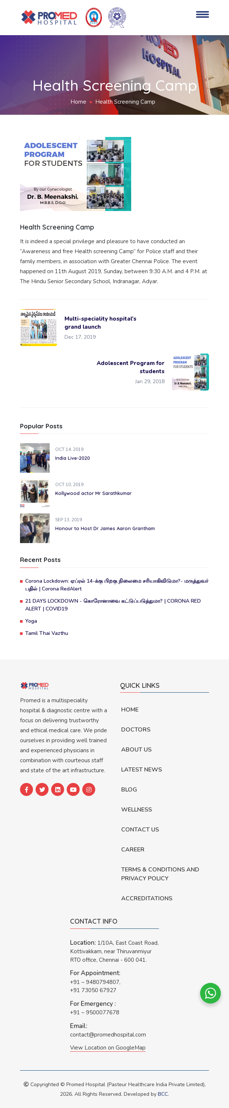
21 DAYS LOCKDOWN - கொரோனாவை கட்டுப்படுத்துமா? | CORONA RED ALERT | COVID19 (113, 604)
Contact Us (140, 830)
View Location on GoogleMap (108, 1047)
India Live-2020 (72, 458)
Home (78, 102)
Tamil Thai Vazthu (46, 633)
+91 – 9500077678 (94, 1012)
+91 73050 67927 (93, 990)
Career (133, 850)
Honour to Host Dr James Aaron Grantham (105, 528)
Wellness (136, 810)
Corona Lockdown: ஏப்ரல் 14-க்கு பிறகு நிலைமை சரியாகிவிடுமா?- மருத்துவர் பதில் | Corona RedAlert (116, 585)
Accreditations (146, 898)
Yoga (31, 621)
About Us (136, 750)
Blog (129, 790)
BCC (163, 1094)
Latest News (141, 770)
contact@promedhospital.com (108, 1034)
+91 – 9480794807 (94, 982)
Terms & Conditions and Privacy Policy (160, 874)
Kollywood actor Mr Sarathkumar (93, 493)
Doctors (135, 730)
